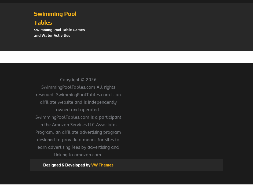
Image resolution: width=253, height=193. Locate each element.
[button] (126, 48)
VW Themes (101, 165)
